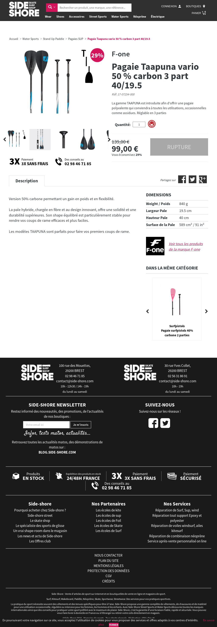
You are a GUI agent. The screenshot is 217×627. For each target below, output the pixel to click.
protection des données (108, 570)
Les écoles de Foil (108, 520)
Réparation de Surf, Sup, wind (177, 510)
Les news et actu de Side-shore (40, 536)
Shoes (60, 16)
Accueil (13, 39)
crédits (108, 581)
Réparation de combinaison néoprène (177, 536)
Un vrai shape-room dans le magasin (40, 530)
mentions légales (109, 565)
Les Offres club (40, 541)
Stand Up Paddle (53, 39)
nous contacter (108, 555)
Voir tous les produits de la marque (186, 246)
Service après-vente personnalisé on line (176, 541)
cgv (109, 576)
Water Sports (119, 16)
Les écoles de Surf (108, 530)
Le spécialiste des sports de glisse (40, 525)
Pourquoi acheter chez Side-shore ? (40, 510)
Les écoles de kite (108, 510)
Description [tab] (26, 181)
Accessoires (76, 16)
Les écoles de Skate (108, 525)
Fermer (113, 624)
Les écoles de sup (108, 515)
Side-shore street (40, 515)
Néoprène (139, 16)
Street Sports (98, 16)
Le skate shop (40, 520)
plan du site (108, 560)
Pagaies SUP (75, 39)
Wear (48, 16)
